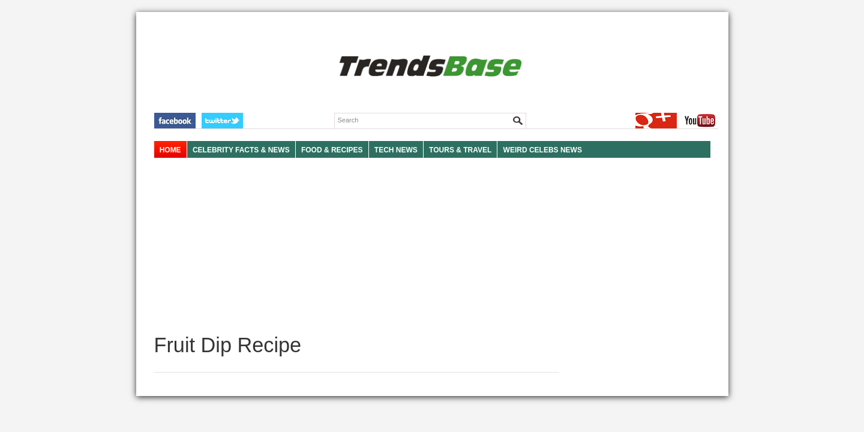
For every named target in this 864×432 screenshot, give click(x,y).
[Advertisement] (356, 246)
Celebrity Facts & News (241, 150)
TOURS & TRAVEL (460, 150)
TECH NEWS (396, 150)
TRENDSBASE (429, 67)
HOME (170, 150)
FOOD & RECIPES (332, 150)
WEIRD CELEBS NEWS (542, 150)
